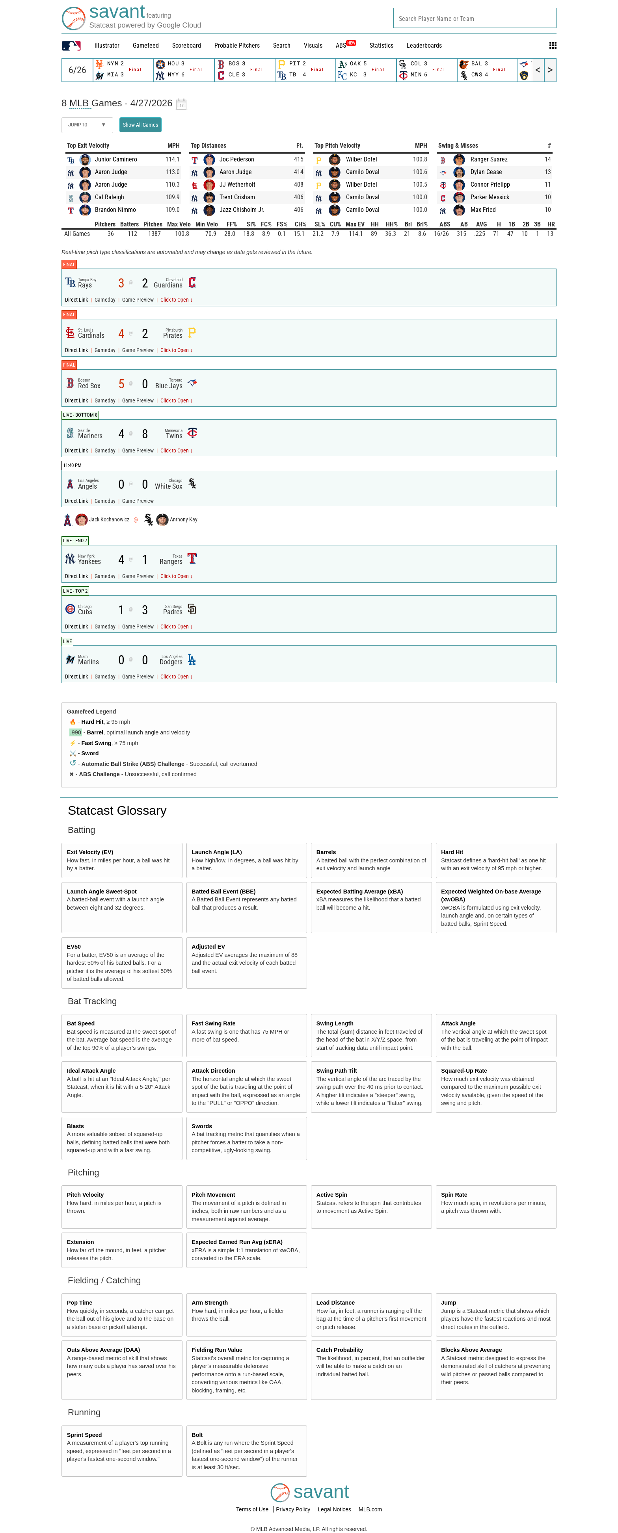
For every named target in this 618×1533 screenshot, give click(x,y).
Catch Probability (339, 1350)
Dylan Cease (486, 172)
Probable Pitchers (237, 45)
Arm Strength (210, 1302)
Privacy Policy (294, 1509)
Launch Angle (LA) (217, 852)
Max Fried (483, 209)
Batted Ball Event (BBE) (223, 891)
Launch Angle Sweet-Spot (102, 891)
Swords (202, 1126)
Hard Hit (93, 722)
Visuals (313, 45)
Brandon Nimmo (115, 209)
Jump (448, 1302)
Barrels (326, 852)
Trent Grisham (237, 197)
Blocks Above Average (471, 1350)
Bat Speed (81, 1023)
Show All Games (140, 125)
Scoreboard (186, 45)
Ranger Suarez (489, 159)
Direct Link (77, 300)
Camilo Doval (363, 172)
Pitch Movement (213, 1195)
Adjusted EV (208, 947)
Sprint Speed (84, 1435)
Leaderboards (424, 45)
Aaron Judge (111, 172)
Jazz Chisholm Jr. (242, 209)
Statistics (381, 45)
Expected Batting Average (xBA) (359, 891)
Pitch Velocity (85, 1195)
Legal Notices (335, 1509)
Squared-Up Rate (464, 1071)
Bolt (197, 1435)
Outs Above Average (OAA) (103, 1350)
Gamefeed (146, 45)
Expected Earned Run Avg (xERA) (237, 1242)
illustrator (107, 45)
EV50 (74, 947)
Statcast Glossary (117, 810)
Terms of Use (253, 1509)
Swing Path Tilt (336, 1071)
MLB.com (370, 1509)
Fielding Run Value (217, 1350)
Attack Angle (458, 1023)
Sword (90, 753)
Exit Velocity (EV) (90, 852)
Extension (80, 1242)
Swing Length (335, 1023)
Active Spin (331, 1195)
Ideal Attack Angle (91, 1071)
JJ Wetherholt (237, 184)
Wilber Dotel (361, 159)
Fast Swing (97, 743)
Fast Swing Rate (213, 1023)
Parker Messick (490, 197)
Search (281, 45)
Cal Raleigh (109, 197)
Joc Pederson (237, 159)
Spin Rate (454, 1195)
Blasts (75, 1126)
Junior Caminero (116, 159)
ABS (346, 45)
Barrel (95, 732)
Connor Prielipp (490, 184)
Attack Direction (213, 1071)
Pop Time (80, 1302)
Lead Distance (335, 1302)
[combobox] (475, 18)
